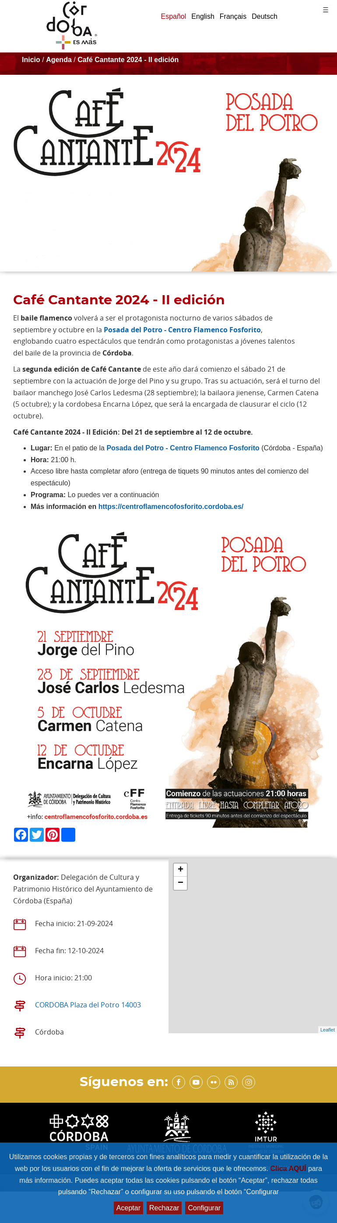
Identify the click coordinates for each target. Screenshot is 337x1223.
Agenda (59, 59)
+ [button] (180, 870)
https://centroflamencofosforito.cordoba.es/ (171, 506)
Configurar (204, 1208)
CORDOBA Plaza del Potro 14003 (88, 1005)
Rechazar (164, 1208)
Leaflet (327, 1029)
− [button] (180, 883)
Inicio (31, 59)
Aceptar (128, 1208)
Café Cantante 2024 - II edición (128, 59)
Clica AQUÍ (289, 1168)
